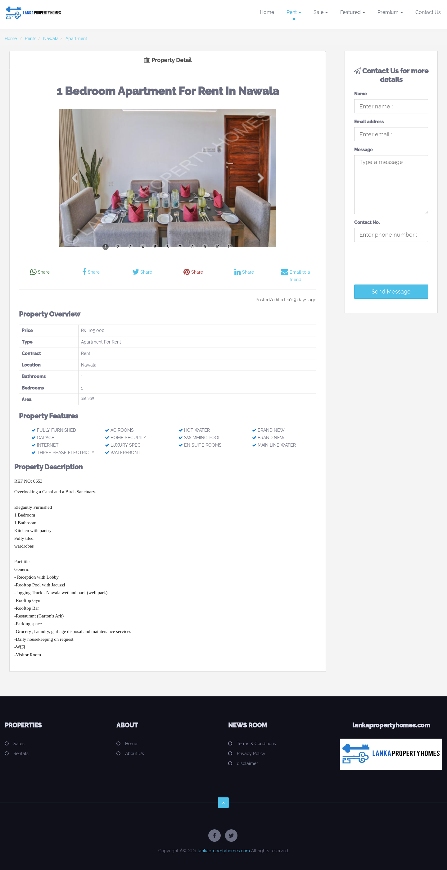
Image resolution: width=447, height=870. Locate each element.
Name (360, 93)
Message (363, 149)
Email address (369, 121)
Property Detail (168, 60)
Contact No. (367, 222)
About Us (134, 753)
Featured (352, 12)
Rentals (21, 753)
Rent (294, 12)
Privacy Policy (251, 753)
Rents (30, 38)
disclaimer (247, 763)
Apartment (76, 38)
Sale (321, 12)
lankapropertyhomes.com (224, 850)
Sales (19, 743)
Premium (390, 12)
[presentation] (397, 268)
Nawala (51, 38)
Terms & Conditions (256, 743)
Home (267, 12)
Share (40, 272)
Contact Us (428, 12)
